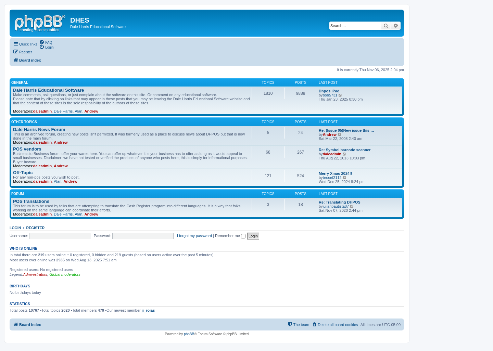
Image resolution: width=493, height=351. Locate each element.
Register (35, 228)
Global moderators (64, 274)
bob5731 (330, 95)
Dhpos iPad (329, 91)
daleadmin (42, 111)
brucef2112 (332, 178)
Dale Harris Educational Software (48, 90)
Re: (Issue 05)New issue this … (346, 130)
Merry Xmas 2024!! (335, 173)
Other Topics (24, 122)
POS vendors (27, 149)
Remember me (230, 236)
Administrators (35, 274)
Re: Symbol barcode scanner (345, 150)
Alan (78, 111)
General (19, 82)
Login (15, 228)
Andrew (91, 111)
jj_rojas (148, 310)
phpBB (189, 334)
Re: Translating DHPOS (340, 202)
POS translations (31, 201)
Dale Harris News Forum (39, 129)
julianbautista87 (336, 206)
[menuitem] (45, 42)
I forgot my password (194, 236)
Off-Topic (23, 172)
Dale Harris (63, 111)
